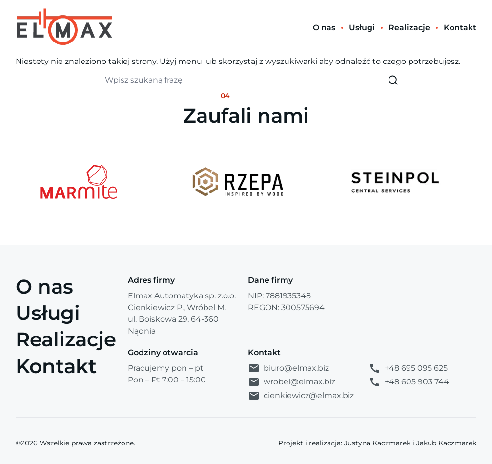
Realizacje (66, 339)
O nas (44, 286)
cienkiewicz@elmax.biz (301, 395)
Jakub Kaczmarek (446, 443)
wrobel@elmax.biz (291, 382)
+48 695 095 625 (408, 368)
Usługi (48, 313)
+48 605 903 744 (409, 382)
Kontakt (56, 366)
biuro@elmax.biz (288, 368)
